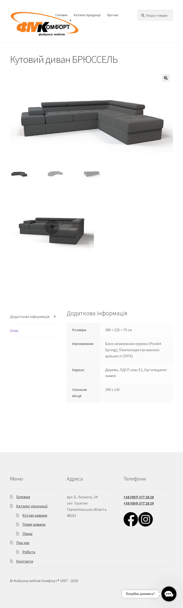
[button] (166, 78)
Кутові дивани (34, 515)
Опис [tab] (14, 330)
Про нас (113, 15)
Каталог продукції (87, 15)
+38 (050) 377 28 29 (138, 503)
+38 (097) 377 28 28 (138, 497)
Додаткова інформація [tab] (29, 316)
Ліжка (27, 533)
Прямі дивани (34, 524)
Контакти (63, 25)
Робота (28, 552)
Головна (61, 15)
